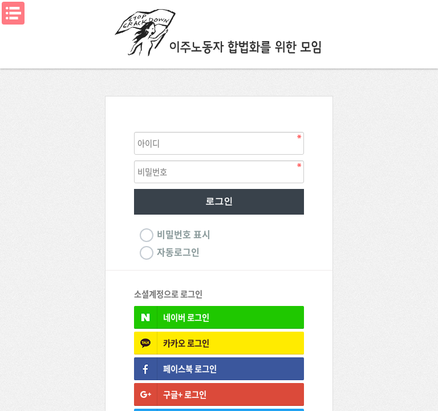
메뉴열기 (13, 13)
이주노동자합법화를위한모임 (219, 31)
